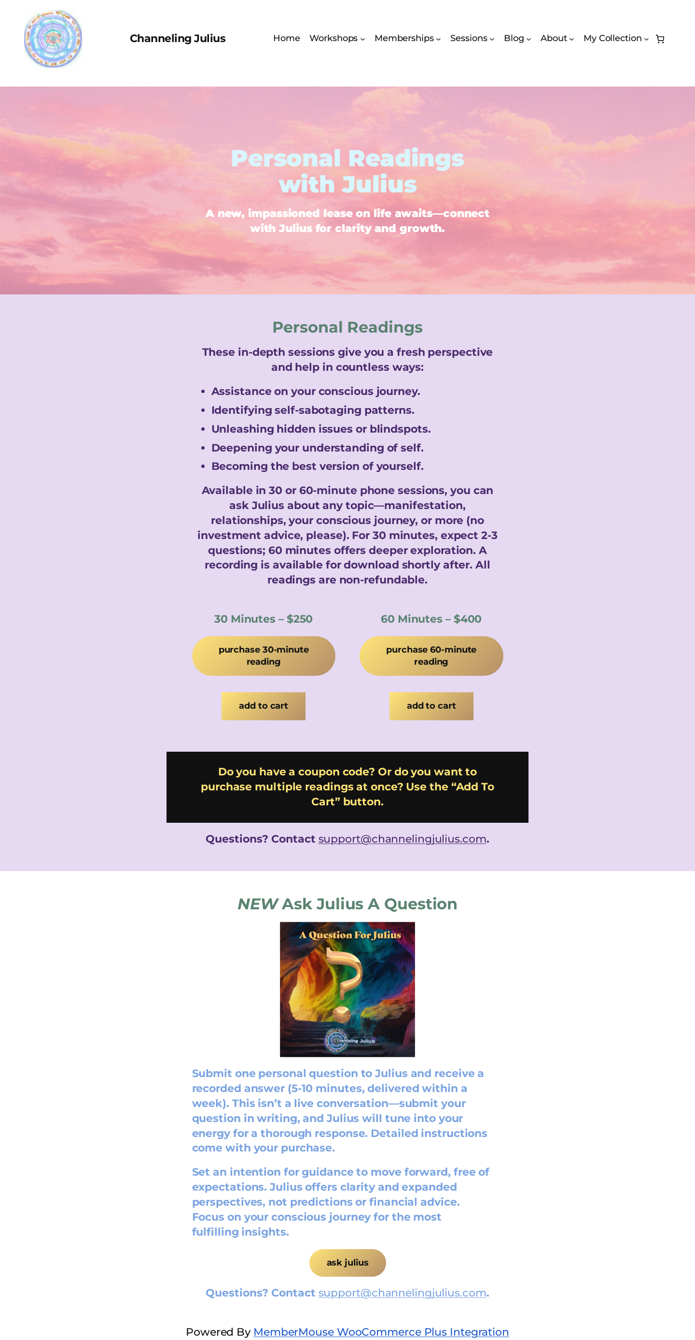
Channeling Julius (178, 38)
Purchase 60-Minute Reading (431, 655)
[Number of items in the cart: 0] (660, 39)
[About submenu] (571, 39)
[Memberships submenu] (438, 39)
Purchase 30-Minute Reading (264, 655)
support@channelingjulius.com (402, 838)
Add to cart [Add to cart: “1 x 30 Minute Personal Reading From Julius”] (263, 705)
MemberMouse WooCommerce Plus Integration (381, 1332)
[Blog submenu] (528, 39)
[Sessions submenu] (492, 39)
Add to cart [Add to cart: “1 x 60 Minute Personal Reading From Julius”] (431, 705)
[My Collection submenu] (646, 39)
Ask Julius (348, 1262)
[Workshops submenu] (362, 39)
